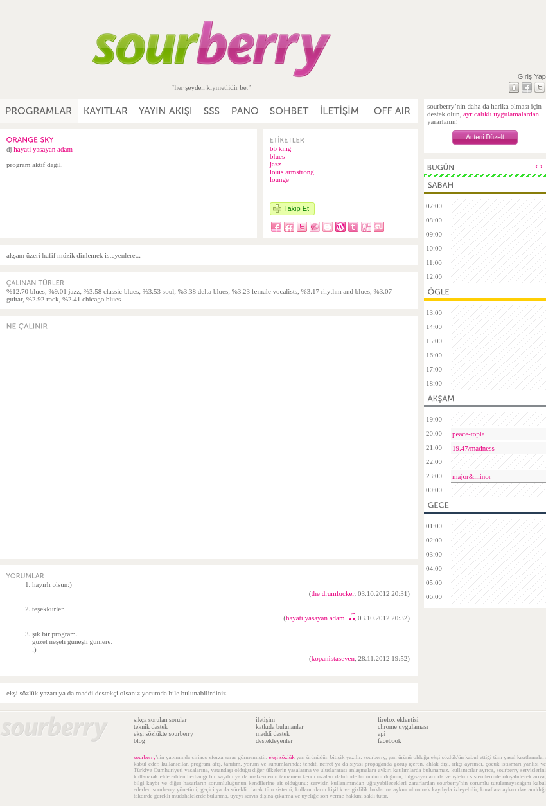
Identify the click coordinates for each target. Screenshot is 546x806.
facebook (389, 740)
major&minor (471, 476)
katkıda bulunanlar (280, 726)
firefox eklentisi (398, 719)
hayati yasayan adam (43, 149)
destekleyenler (274, 740)
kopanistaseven (333, 658)
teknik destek (151, 726)
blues (277, 156)
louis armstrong (292, 171)
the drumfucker (332, 593)
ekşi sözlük (281, 757)
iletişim (265, 719)
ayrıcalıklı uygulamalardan (501, 114)
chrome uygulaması (403, 726)
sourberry (145, 757)
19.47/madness (473, 448)
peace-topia (468, 434)
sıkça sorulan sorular (160, 719)
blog (139, 740)
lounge (279, 179)
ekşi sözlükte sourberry (163, 733)
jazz (275, 164)
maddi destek (273, 733)
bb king (280, 148)
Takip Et (296, 208)
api (381, 733)
